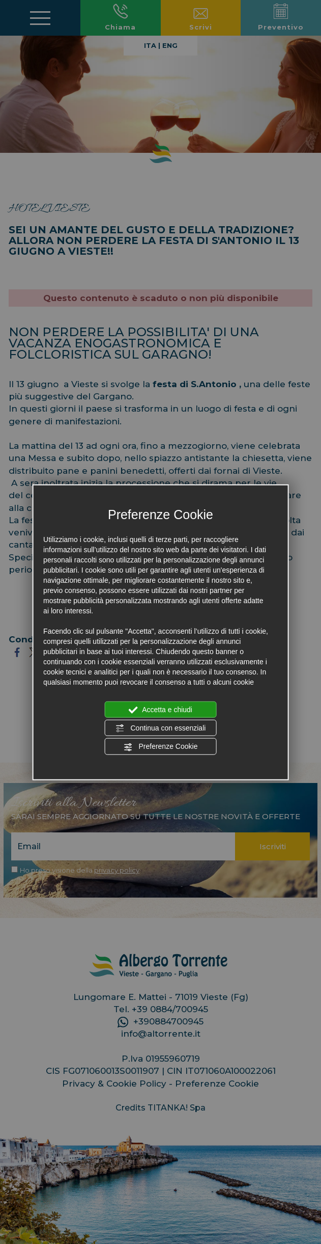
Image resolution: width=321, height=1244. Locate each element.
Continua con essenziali (160, 728)
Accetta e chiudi (160, 709)
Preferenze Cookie (161, 746)
